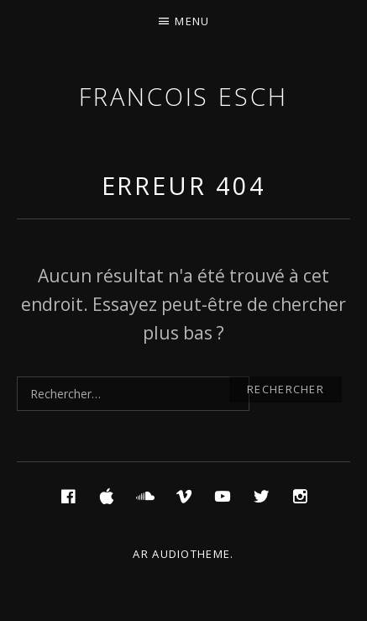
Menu (192, 21)
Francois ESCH (183, 96)
